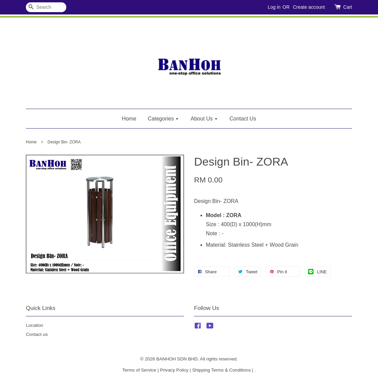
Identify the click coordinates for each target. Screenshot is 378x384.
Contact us (37, 334)
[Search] (46, 7)
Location (34, 325)
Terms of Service (139, 370)
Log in (274, 7)
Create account (309, 7)
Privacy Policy (174, 370)
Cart (347, 7)
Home (129, 118)
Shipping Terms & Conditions (221, 370)
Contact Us (243, 118)
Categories (163, 118)
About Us (204, 118)
